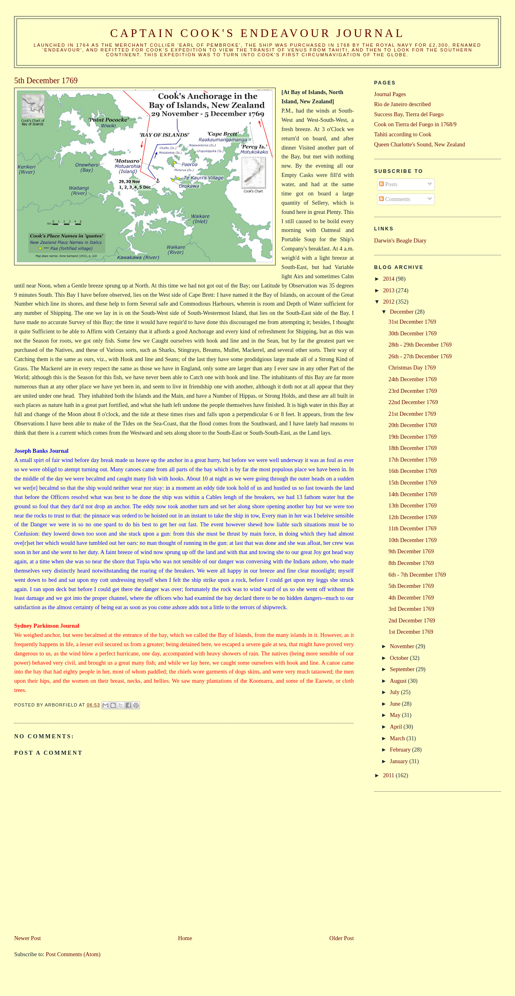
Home (185, 938)
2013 (389, 290)
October (400, 658)
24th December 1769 (413, 379)
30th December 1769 (413, 333)
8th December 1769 (411, 563)
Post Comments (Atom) (73, 954)
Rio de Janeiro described (402, 104)
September (403, 669)
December (402, 311)
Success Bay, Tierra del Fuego (409, 114)
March (398, 738)
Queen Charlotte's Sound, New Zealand (419, 144)
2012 (389, 301)
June (396, 703)
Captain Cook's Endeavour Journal (257, 33)
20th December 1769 (413, 425)
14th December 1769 (413, 494)
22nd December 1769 (413, 402)
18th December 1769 (413, 448)
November (403, 646)
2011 (389, 775)
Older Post (342, 938)
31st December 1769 (412, 321)
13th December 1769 (413, 505)
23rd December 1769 (413, 391)
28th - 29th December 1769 (420, 344)
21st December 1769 (412, 414)
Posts (388, 184)
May (396, 715)
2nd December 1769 (412, 620)
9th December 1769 (411, 551)
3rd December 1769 (412, 609)
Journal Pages (390, 94)
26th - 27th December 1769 (420, 356)
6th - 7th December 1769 (417, 574)
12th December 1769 (413, 517)
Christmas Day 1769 (412, 367)
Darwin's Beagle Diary (400, 240)
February (401, 749)
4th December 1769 (411, 597)
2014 (389, 278)
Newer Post (27, 938)
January (399, 761)
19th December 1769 (413, 436)
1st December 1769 (411, 631)
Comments (394, 199)
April (397, 726)
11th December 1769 (413, 528)
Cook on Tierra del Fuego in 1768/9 (415, 124)
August (399, 681)
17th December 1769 (413, 459)
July (395, 692)
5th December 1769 (411, 586)
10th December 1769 (413, 540)
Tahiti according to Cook (402, 134)
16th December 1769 (413, 471)
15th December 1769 (413, 482)
